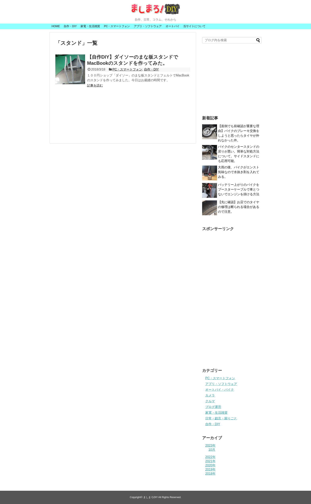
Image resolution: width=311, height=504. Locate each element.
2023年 (210, 445)
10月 (211, 449)
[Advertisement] (122, 117)
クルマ (210, 401)
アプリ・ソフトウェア (148, 26)
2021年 (210, 461)
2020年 (210, 465)
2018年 (210, 473)
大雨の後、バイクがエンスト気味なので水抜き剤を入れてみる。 (238, 172)
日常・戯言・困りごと (221, 418)
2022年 (210, 457)
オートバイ (172, 26)
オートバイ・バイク (219, 389)
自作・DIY (70, 26)
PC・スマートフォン (117, 26)
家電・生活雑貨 (90, 26)
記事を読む (95, 85)
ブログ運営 (213, 407)
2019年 (210, 469)
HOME (56, 26)
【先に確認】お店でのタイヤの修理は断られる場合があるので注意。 (238, 206)
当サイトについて (194, 26)
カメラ (210, 395)
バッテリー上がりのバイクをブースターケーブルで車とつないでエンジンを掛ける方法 (238, 189)
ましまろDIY (150, 497)
